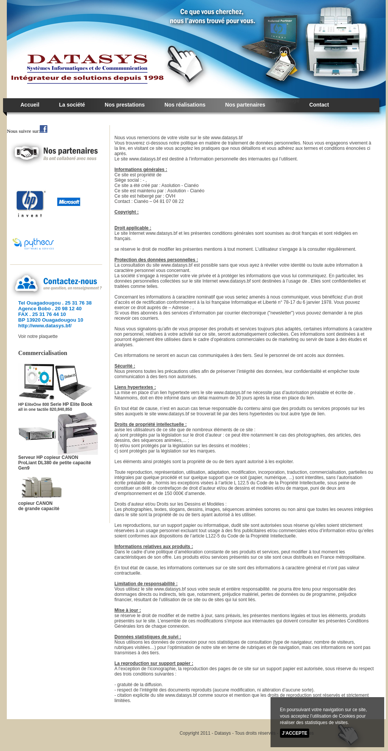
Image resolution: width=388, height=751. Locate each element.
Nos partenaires (245, 105)
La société (72, 105)
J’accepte (294, 733)
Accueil (29, 105)
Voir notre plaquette (38, 336)
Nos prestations (125, 105)
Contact (319, 105)
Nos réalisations (184, 105)
